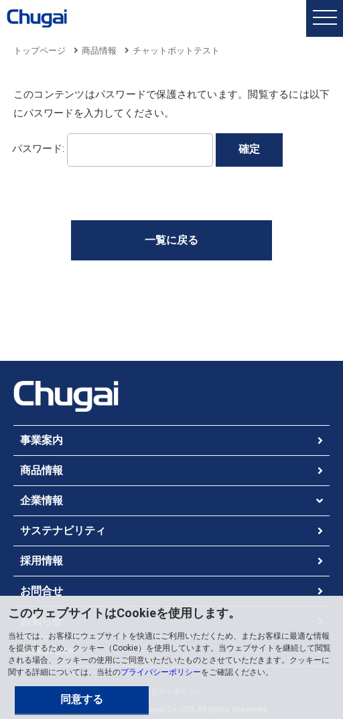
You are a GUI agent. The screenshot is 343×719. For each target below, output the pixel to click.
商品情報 (99, 51)
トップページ (39, 51)
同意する (81, 699)
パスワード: (112, 148)
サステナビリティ (63, 530)
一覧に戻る (171, 240)
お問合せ (41, 590)
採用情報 (41, 560)
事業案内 (41, 440)
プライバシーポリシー (161, 672)
